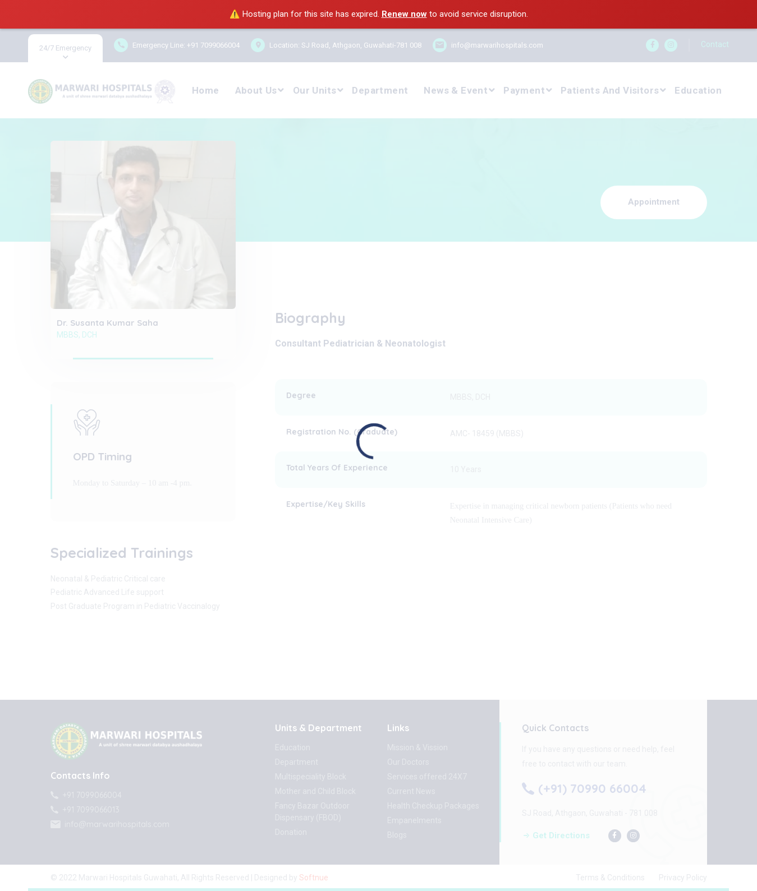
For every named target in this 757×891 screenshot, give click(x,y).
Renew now (404, 14)
